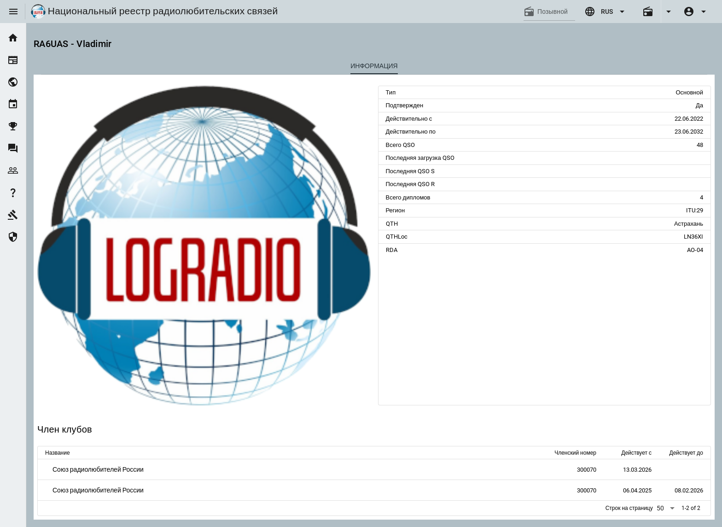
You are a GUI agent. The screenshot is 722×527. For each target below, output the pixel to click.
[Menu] (13, 11)
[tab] (374, 66)
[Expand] (668, 11)
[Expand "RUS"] (606, 11)
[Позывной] (556, 11)
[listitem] (13, 38)
